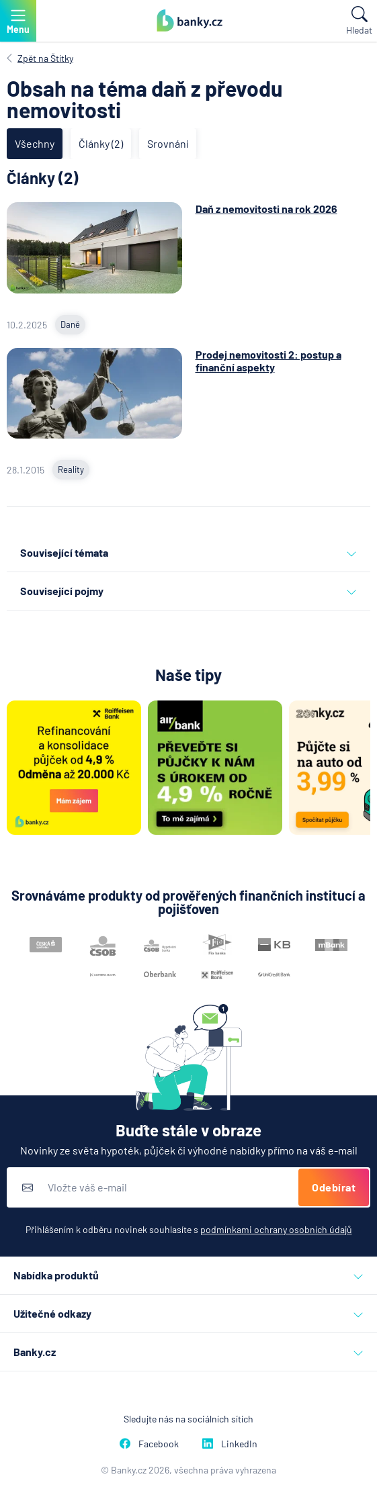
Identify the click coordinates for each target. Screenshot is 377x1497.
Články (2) (101, 143)
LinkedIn (229, 1443)
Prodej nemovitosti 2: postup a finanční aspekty (268, 360)
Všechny (34, 143)
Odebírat (333, 1187)
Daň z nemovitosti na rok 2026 (266, 208)
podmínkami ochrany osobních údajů (276, 1229)
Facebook (149, 1443)
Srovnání (167, 143)
